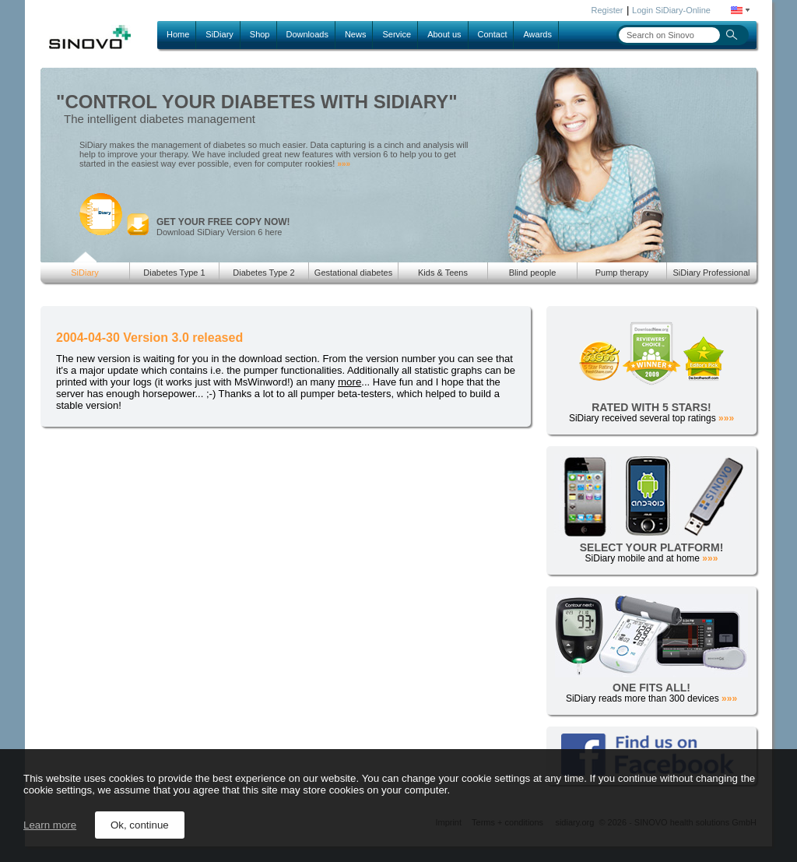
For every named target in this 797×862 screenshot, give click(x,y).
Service (396, 34)
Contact (492, 34)
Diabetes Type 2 (263, 272)
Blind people (532, 272)
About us (444, 34)
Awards (537, 34)
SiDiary (219, 34)
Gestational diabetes (353, 272)
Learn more (49, 825)
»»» (343, 164)
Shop (260, 34)
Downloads (307, 34)
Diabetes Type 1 (174, 272)
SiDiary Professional (711, 272)
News (356, 34)
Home (178, 34)
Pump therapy (621, 272)
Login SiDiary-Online (671, 10)
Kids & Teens (443, 272)
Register (607, 10)
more (349, 382)
